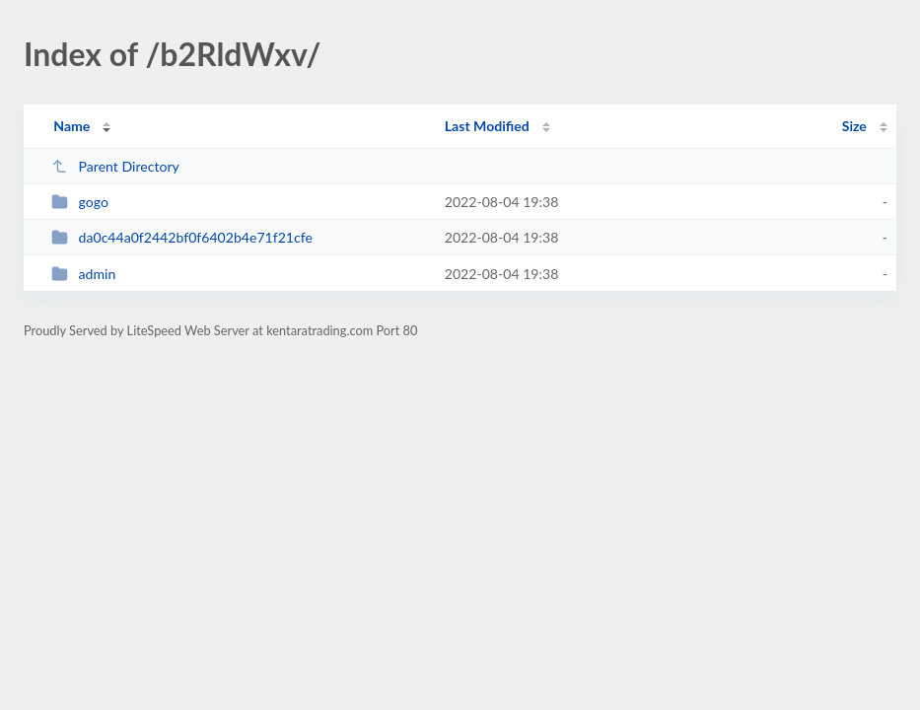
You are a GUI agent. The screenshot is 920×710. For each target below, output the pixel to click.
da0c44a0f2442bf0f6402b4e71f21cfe (182, 237)
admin (83, 273)
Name (71, 125)
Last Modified (487, 125)
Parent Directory (115, 166)
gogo (79, 201)
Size (854, 125)
